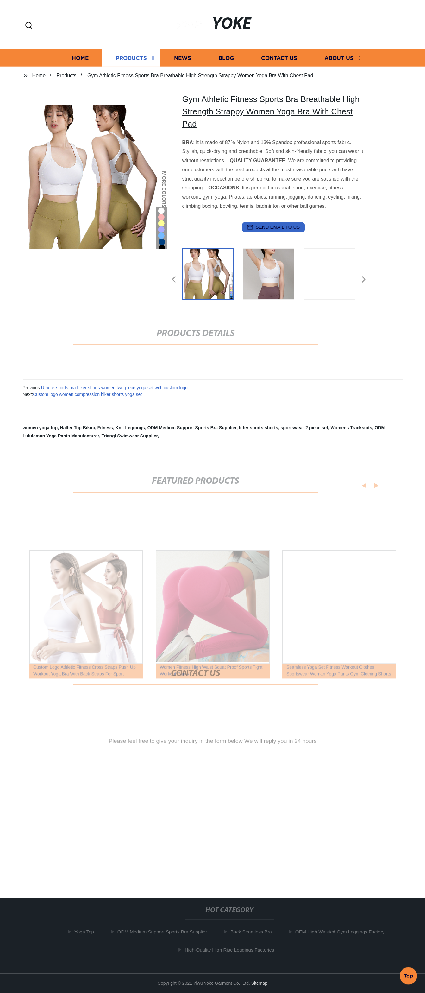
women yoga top (40, 427)
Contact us (279, 58)
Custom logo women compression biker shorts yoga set (87, 394)
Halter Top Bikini (77, 427)
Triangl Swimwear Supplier (130, 435)
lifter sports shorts (258, 427)
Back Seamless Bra (253, 931)
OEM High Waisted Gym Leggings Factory (341, 931)
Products (131, 58)
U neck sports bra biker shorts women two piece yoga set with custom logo (114, 387)
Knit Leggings (130, 427)
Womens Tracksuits (351, 427)
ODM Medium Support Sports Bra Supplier (192, 427)
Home (80, 58)
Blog (226, 58)
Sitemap (259, 983)
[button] (29, 26)
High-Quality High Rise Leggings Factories (231, 949)
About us (338, 58)
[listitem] (212, 277)
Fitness (105, 427)
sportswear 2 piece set (304, 427)
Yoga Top (86, 931)
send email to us (273, 227)
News (182, 58)
